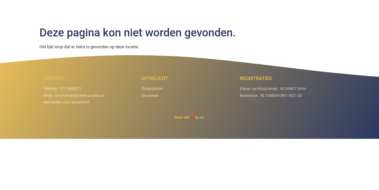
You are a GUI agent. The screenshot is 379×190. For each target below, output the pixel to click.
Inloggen (319, 12)
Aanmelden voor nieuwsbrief (66, 102)
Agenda (289, 12)
